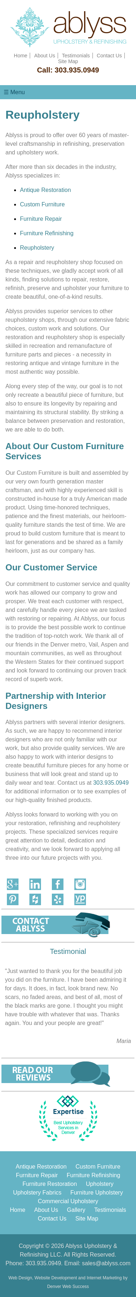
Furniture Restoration (49, 1184)
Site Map (68, 61)
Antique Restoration (45, 190)
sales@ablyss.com (106, 1263)
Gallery (76, 1210)
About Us (44, 55)
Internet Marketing (104, 1277)
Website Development (55, 1277)
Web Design (20, 1277)
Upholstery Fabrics (37, 1192)
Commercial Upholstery (68, 1201)
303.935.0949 (77, 70)
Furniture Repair (41, 219)
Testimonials (76, 55)
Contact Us (109, 55)
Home (20, 55)
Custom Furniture (42, 204)
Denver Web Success (68, 1286)
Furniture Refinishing (47, 233)
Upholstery (100, 1184)
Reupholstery (37, 248)
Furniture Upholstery (96, 1192)
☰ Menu (14, 92)
